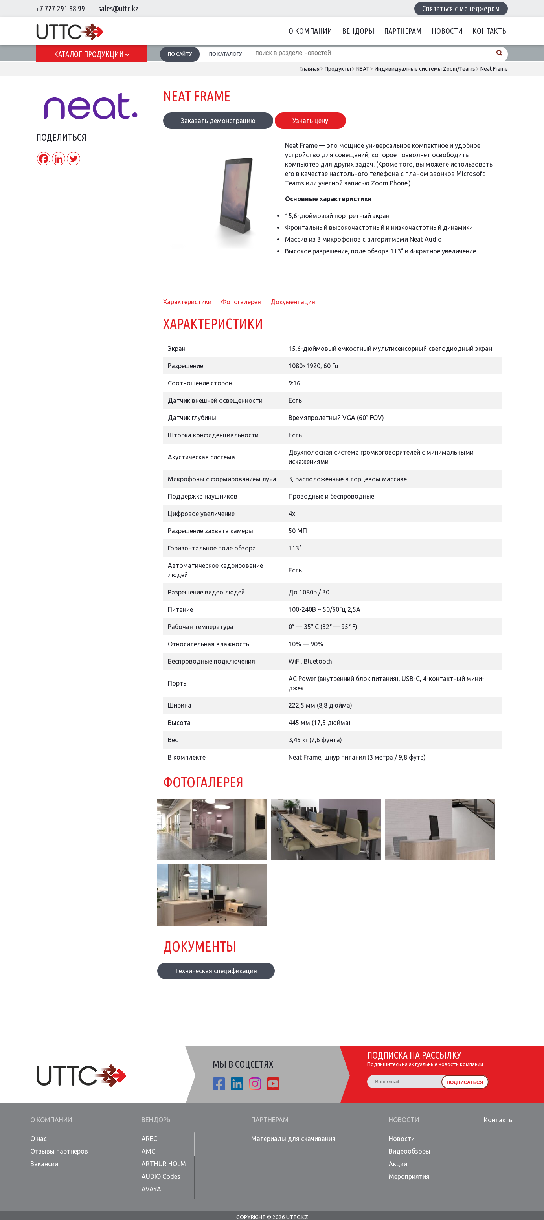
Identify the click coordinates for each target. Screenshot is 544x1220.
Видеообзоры (409, 1151)
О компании (310, 30)
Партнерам (403, 30)
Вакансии (44, 1163)
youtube (273, 1083)
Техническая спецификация (216, 970)
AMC (148, 1151)
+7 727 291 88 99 (60, 8)
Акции (398, 1163)
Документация (292, 301)
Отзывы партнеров (59, 1151)
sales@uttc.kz (118, 8)
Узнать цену (310, 120)
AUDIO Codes (161, 1176)
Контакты (490, 30)
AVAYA (151, 1188)
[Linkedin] (58, 158)
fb (219, 1083)
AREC (149, 1138)
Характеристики (187, 301)
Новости (447, 30)
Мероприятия (409, 1176)
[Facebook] (43, 158)
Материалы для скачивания (293, 1138)
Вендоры (358, 30)
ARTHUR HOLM (164, 1163)
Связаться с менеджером (461, 8)
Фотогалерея (241, 301)
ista (255, 1083)
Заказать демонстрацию (218, 120)
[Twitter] (73, 158)
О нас (38, 1138)
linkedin (237, 1083)
